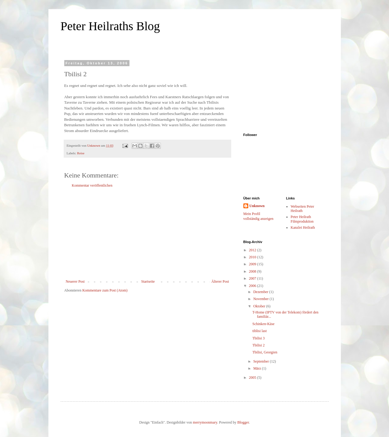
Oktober (259, 306)
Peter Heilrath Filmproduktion (302, 219)
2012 (253, 250)
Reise (80, 153)
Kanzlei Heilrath (303, 227)
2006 (253, 286)
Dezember (261, 292)
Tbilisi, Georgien (264, 352)
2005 (253, 377)
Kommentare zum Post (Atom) (104, 290)
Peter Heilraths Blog (110, 26)
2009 (253, 264)
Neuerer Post (75, 281)
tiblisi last (259, 331)
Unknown (257, 206)
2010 (253, 257)
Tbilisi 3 (258, 338)
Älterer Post (220, 281)
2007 (253, 278)
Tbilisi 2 (258, 345)
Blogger (243, 422)
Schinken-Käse (263, 324)
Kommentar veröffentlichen (92, 185)
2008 (253, 271)
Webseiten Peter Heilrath (302, 208)
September (261, 361)
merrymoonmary (205, 422)
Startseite (148, 281)
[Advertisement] (147, 233)
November (261, 299)
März (257, 368)
